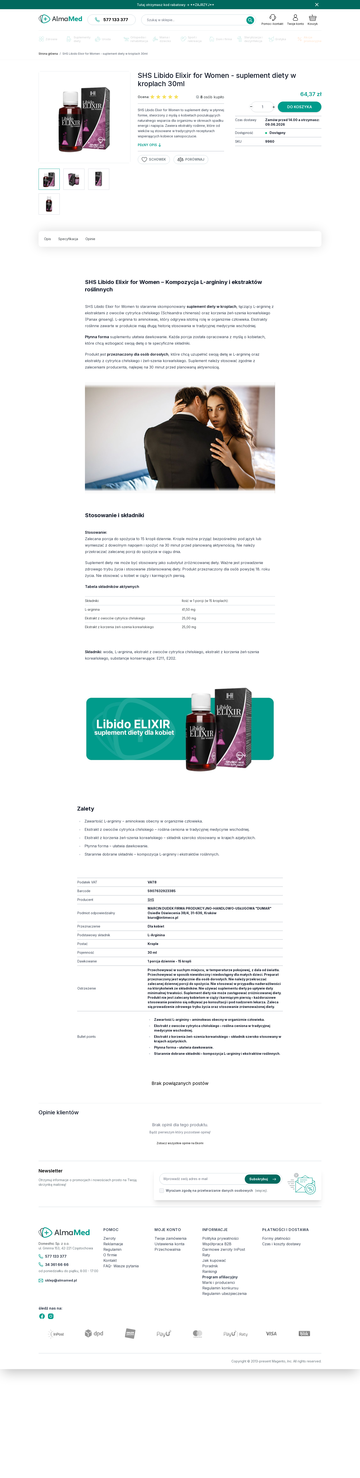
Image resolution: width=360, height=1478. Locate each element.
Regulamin (112, 1249)
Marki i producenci (218, 1282)
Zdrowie (48, 39)
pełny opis (149, 145)
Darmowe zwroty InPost (223, 1249)
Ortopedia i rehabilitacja (136, 39)
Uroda (103, 39)
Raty (206, 1255)
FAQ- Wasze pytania (121, 1266)
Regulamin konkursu (220, 1288)
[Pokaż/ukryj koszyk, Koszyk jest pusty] (313, 20)
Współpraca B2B (216, 1244)
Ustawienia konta (169, 1244)
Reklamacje (113, 1244)
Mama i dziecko (162, 39)
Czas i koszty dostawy (281, 1244)
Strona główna (48, 53)
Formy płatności (276, 1238)
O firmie (110, 1255)
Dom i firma (220, 39)
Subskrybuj (262, 1179)
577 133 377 (111, 19)
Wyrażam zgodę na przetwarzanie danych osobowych (209, 1190)
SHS (151, 900)
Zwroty (109, 1238)
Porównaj (191, 159)
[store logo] (60, 18)
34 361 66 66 (54, 1264)
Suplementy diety (78, 39)
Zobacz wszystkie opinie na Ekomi (180, 1143)
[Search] (250, 20)
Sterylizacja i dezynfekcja (249, 39)
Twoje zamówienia (170, 1238)
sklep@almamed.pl (58, 1280)
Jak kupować (214, 1260)
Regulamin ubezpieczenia (224, 1293)
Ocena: (143, 97)
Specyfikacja (68, 239)
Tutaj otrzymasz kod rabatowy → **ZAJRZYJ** (175, 5)
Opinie (90, 239)
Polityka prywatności (220, 1238)
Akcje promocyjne (309, 39)
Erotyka (277, 39)
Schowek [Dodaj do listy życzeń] (154, 159)
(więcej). (261, 1190)
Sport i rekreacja (191, 39)
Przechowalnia (167, 1249)
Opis (47, 239)
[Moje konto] (295, 20)
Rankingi (209, 1271)
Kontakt (110, 1260)
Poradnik (210, 1266)
